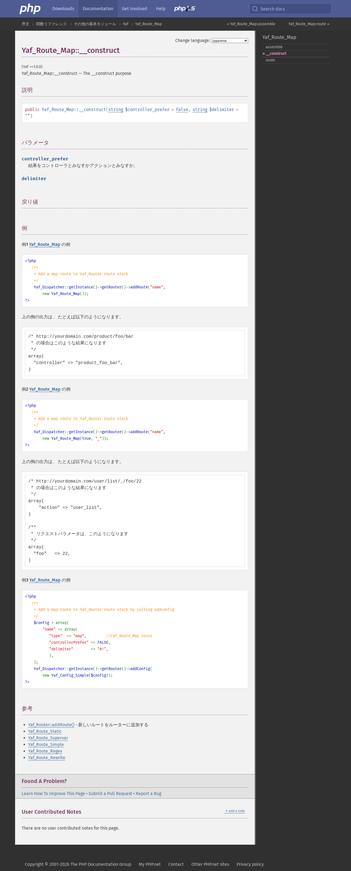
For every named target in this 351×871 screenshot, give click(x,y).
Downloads (63, 8)
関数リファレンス (51, 24)
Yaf (125, 24)
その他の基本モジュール (95, 24)
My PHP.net (150, 864)
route (270, 60)
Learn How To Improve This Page (53, 793)
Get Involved (134, 8)
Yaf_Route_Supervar (48, 738)
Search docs (268, 8)
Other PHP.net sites (210, 864)
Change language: (192, 40)
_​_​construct (276, 53)
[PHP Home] (30, 9)
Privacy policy (250, 864)
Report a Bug (148, 793)
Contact (176, 864)
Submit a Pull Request (110, 793)
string (115, 109)
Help (160, 8)
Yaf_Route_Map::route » (308, 24)
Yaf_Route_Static (45, 731)
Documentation (98, 8)
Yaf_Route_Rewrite (46, 757)
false (182, 109)
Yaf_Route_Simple (46, 744)
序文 (25, 24)
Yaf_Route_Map (148, 24)
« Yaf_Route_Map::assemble (251, 24)
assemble (274, 47)
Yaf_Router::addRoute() (51, 724)
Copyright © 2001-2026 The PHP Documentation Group (78, 864)
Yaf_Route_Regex (45, 751)
